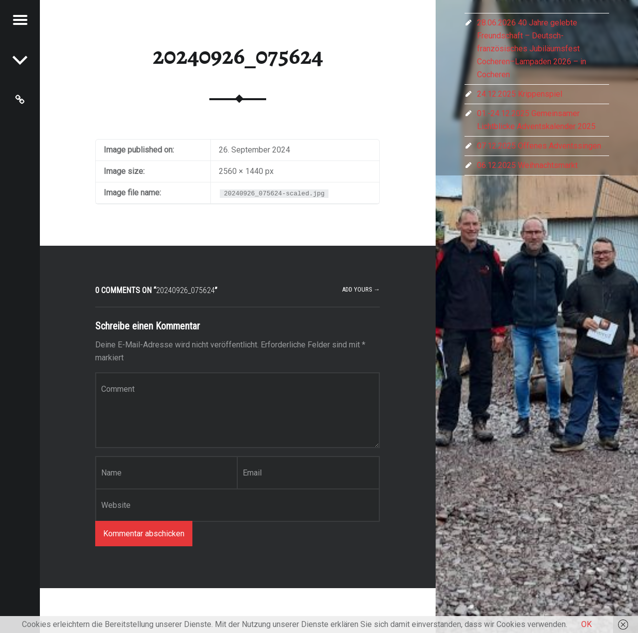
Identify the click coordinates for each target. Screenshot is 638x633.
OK (586, 624)
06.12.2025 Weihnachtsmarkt (527, 165)
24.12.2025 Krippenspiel (519, 94)
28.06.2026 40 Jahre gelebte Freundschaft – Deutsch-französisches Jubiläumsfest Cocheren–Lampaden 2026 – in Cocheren (531, 48)
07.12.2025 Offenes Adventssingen (539, 146)
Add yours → (361, 289)
